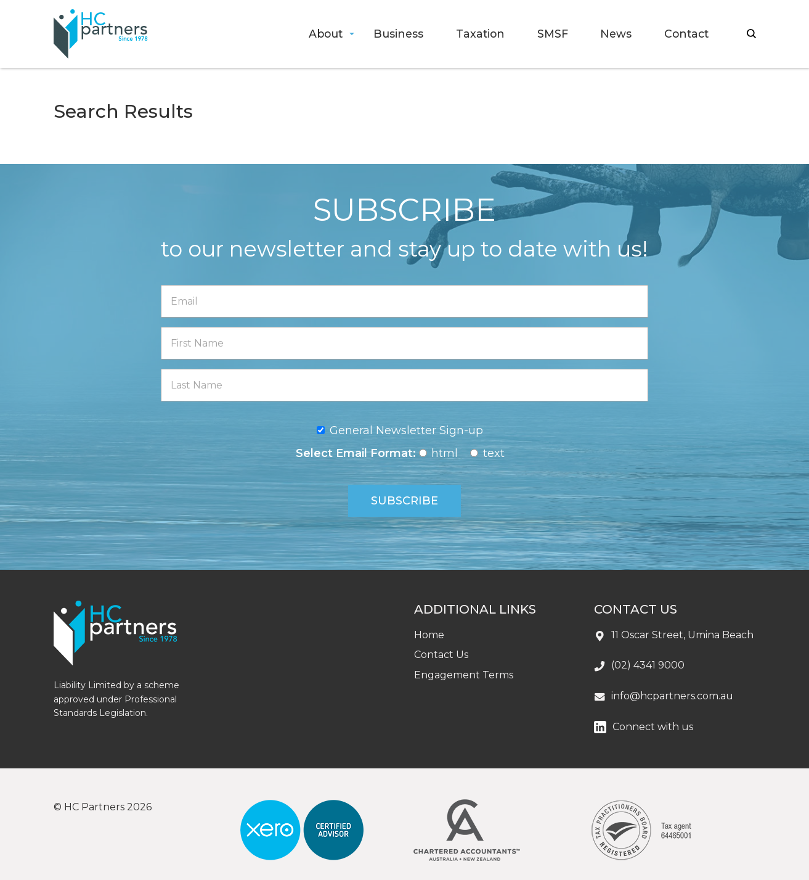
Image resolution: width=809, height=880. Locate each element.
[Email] (404, 301)
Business (398, 33)
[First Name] (404, 343)
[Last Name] (404, 385)
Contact (686, 33)
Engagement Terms (463, 675)
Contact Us (441, 654)
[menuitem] (324, 34)
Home (429, 635)
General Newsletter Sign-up (406, 430)
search (751, 33)
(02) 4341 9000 (648, 665)
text (494, 453)
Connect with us (652, 727)
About (326, 33)
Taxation (480, 33)
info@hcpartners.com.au (672, 696)
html (444, 453)
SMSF (552, 33)
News (616, 33)
